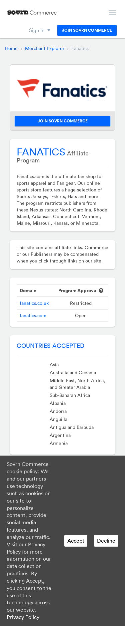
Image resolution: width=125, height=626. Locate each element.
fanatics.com (33, 315)
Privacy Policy (23, 617)
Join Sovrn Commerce (87, 30)
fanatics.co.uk (34, 303)
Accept (75, 540)
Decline (106, 540)
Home (11, 48)
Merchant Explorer (44, 48)
